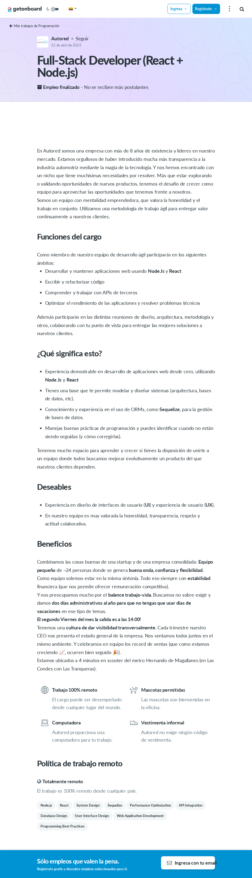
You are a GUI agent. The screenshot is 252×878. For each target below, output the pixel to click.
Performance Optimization (150, 805)
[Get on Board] (25, 9)
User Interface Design (92, 816)
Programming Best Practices (63, 826)
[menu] (229, 9)
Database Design (54, 816)
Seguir (82, 38)
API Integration (190, 805)
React (64, 805)
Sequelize (115, 805)
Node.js (46, 805)
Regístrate (206, 8)
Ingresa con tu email (191, 863)
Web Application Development (140, 816)
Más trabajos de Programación (34, 26)
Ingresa (179, 8)
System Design (88, 805)
